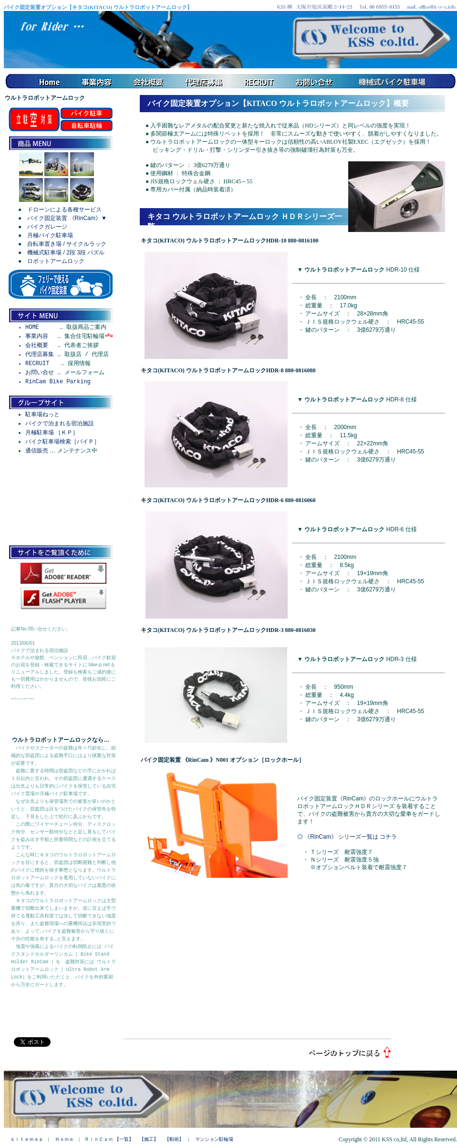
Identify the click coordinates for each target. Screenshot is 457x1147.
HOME (32, 327)
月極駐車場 (39, 432)
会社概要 (36, 345)
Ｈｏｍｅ (64, 1139)
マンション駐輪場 (214, 1139)
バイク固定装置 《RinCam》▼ (67, 218)
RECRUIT (37, 363)
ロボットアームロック (55, 261)
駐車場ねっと (42, 414)
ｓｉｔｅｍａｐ (26, 1139)
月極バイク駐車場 (50, 235)
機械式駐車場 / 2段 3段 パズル (65, 252)
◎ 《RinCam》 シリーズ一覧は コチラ (347, 836)
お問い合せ (39, 372)
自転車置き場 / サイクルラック (66, 244)
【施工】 (148, 1139)
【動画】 (174, 1139)
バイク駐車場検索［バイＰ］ (62, 441)
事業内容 (36, 336)
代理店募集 (39, 354)
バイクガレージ (47, 226)
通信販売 (36, 450)
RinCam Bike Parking (58, 382)
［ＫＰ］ (66, 432)
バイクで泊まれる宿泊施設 (59, 423)
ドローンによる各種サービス (64, 209)
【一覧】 (124, 1139)
